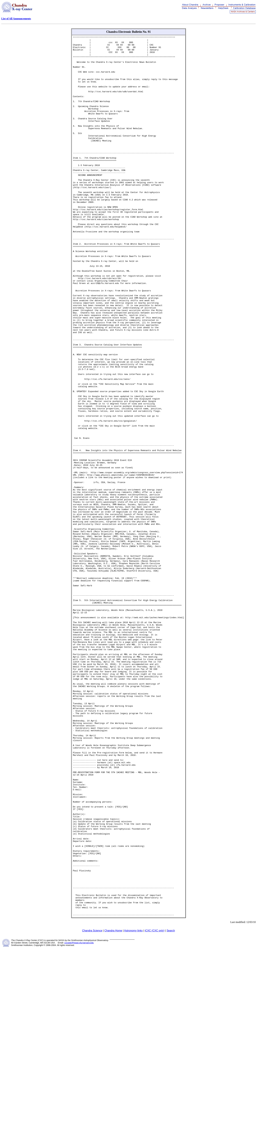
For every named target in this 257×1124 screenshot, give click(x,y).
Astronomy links (133, 1106)
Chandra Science (92, 1106)
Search (171, 1106)
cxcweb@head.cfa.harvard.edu (79, 1118)
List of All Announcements (16, 18)
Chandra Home (113, 1106)
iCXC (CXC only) (154, 1106)
